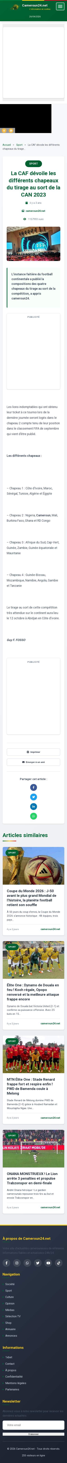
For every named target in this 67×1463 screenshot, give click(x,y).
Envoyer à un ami (33, 762)
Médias (9, 1310)
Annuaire (10, 1329)
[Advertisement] (33, 62)
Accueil (7, 144)
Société (10, 1284)
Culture (9, 1297)
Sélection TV (13, 1316)
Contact (9, 1363)
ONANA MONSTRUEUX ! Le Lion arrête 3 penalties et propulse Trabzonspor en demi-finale (32, 1178)
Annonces (11, 1335)
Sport (19, 144)
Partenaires (12, 1389)
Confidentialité (14, 1376)
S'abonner (33, 1434)
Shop (8, 1322)
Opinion (9, 1303)
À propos (10, 1370)
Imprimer (33, 752)
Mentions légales (15, 1383)
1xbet (8, 1357)
